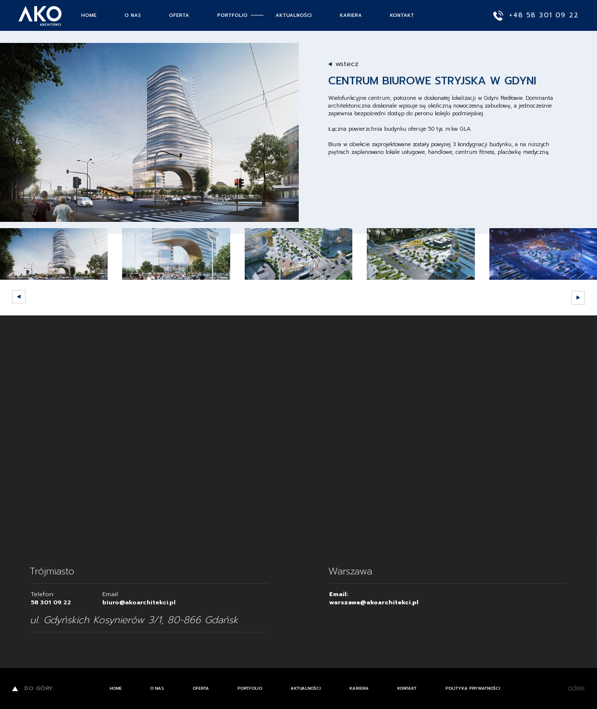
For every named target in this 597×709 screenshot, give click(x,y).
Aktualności (294, 15)
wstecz (347, 64)
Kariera (351, 15)
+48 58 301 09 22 (536, 16)
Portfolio (232, 15)
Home (89, 15)
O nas (133, 15)
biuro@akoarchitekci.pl (139, 602)
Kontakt (402, 15)
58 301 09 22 (51, 602)
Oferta (179, 15)
